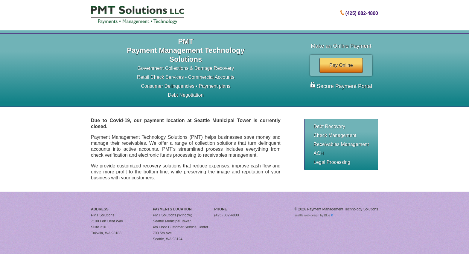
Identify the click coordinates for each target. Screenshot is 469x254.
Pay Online (341, 65)
